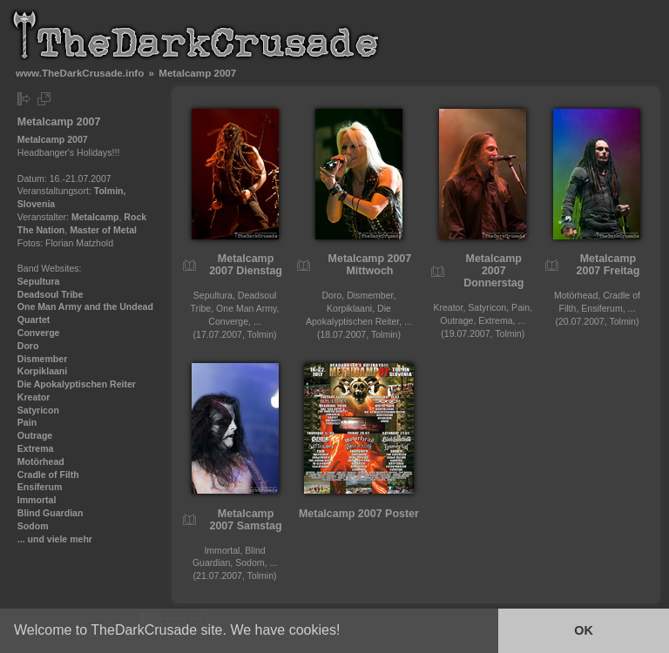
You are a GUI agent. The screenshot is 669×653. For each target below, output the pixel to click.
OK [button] (583, 630)
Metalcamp (95, 217)
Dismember (42, 358)
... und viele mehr (54, 539)
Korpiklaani (42, 371)
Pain (27, 422)
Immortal (37, 500)
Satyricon (38, 410)
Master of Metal (103, 230)
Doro (28, 345)
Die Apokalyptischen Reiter (76, 384)
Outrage (34, 435)
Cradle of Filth (48, 474)
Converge (38, 332)
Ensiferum (40, 486)
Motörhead (40, 461)
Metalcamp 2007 (52, 139)
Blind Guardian (50, 513)
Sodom (33, 526)
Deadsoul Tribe (50, 294)
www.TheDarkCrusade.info (80, 72)
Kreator (34, 397)
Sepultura (38, 281)
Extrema (35, 448)
